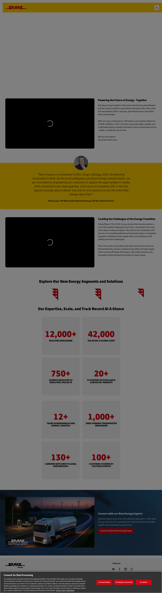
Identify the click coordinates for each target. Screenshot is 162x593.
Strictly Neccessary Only (124, 582)
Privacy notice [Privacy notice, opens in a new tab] (60, 590)
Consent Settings (104, 582)
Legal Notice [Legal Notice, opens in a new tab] (70, 590)
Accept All (143, 582)
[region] (81, 582)
